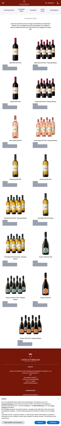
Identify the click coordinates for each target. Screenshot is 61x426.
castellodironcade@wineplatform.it (30, 395)
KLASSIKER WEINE (21, 10)
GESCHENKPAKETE (9, 10)
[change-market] (49, 3)
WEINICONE (33, 10)
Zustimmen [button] (53, 422)
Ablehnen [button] (40, 422)
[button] (58, 398)
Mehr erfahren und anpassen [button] (13, 422)
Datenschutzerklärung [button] (7, 404)
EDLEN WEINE (43, 10)
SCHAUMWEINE (54, 10)
